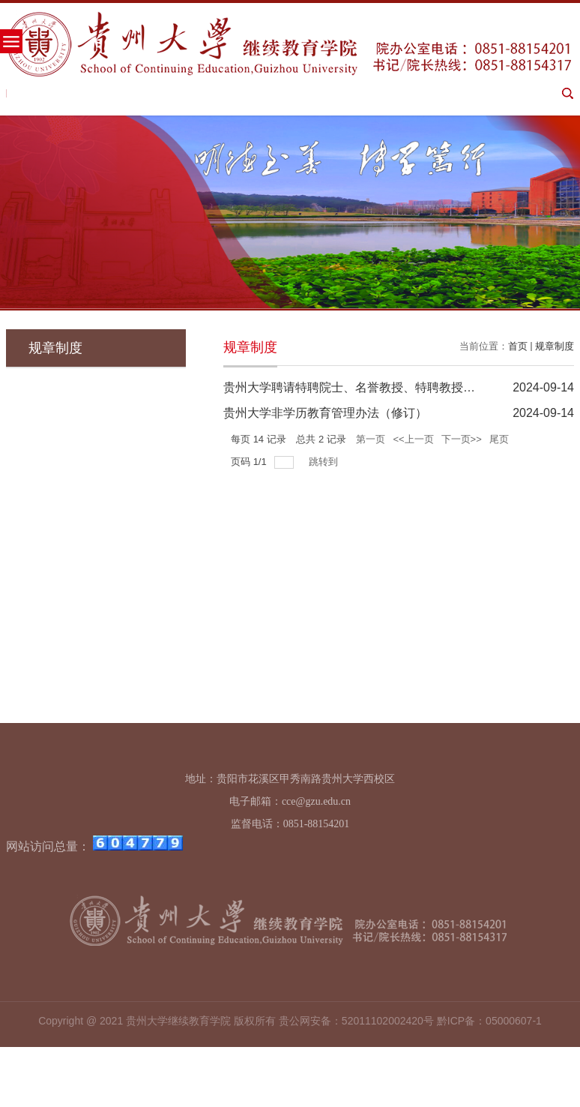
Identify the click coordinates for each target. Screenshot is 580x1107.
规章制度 (554, 346)
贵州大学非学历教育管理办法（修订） (325, 412)
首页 (518, 346)
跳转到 (325, 461)
